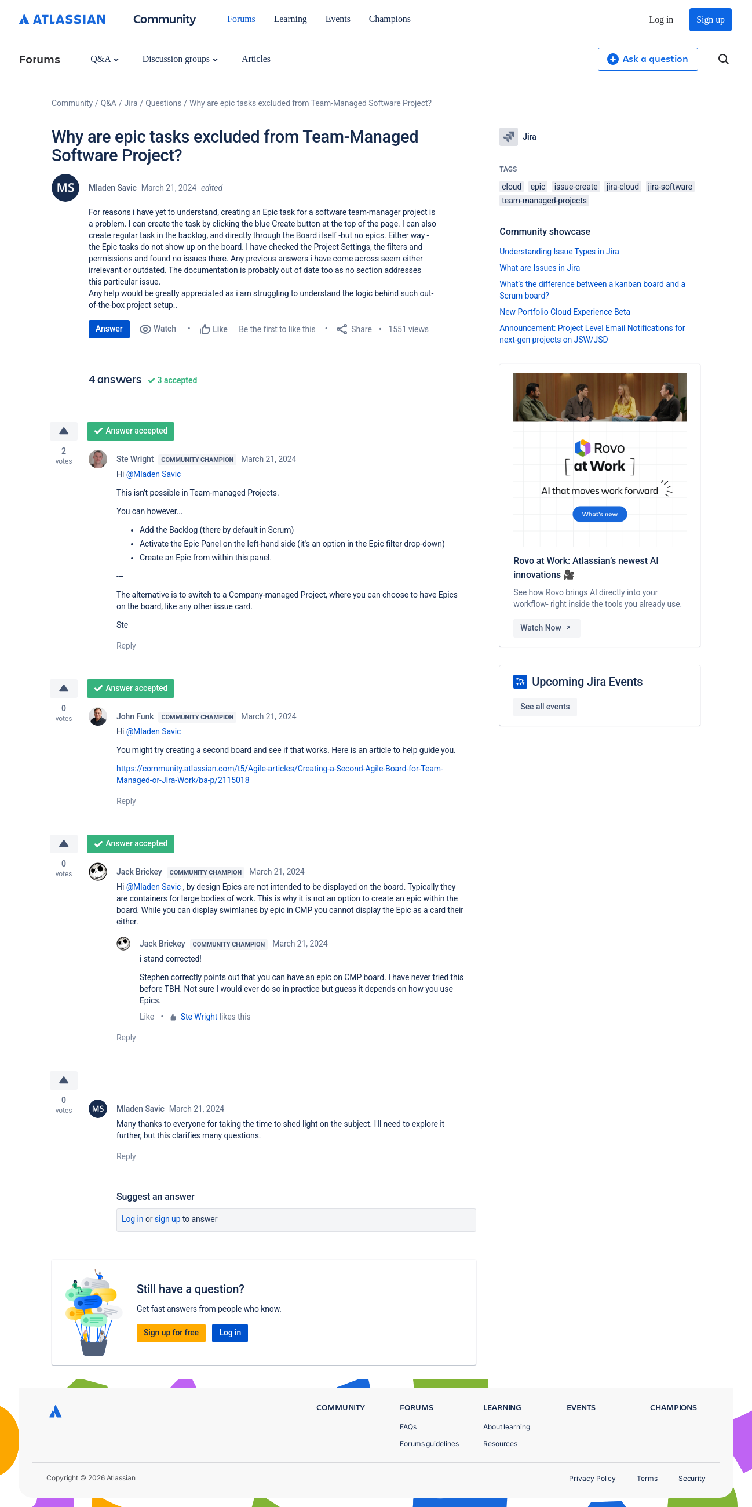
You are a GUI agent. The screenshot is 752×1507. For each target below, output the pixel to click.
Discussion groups (180, 59)
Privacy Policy (592, 1478)
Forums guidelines (429, 1443)
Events (338, 19)
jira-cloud (623, 186)
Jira (131, 103)
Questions (163, 103)
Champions (390, 19)
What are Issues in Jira (539, 267)
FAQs (408, 1426)
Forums (241, 19)
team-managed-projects (544, 200)
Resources (500, 1443)
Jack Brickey (139, 871)
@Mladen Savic (153, 474)
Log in (661, 19)
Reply (126, 645)
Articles (256, 59)
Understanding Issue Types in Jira (559, 251)
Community (164, 18)
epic (538, 186)
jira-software (670, 186)
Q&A (104, 59)
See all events (545, 706)
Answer (109, 328)
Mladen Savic (113, 187)
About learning (506, 1426)
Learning (290, 19)
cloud (511, 186)
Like (147, 1016)
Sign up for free (171, 1332)
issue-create (576, 186)
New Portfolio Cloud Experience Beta (564, 311)
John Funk (135, 716)
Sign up (710, 19)
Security (692, 1478)
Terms (647, 1478)
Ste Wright (135, 459)
